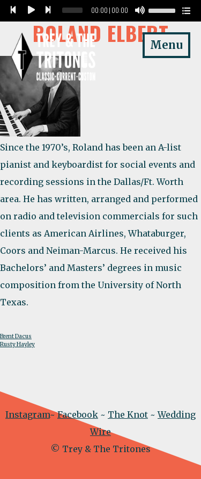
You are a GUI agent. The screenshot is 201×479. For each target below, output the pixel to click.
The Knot (128, 414)
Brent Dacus (16, 336)
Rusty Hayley (17, 344)
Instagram (27, 414)
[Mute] (140, 10)
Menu (166, 45)
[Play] (31, 10)
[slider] (72, 10)
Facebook (77, 414)
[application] (100, 11)
